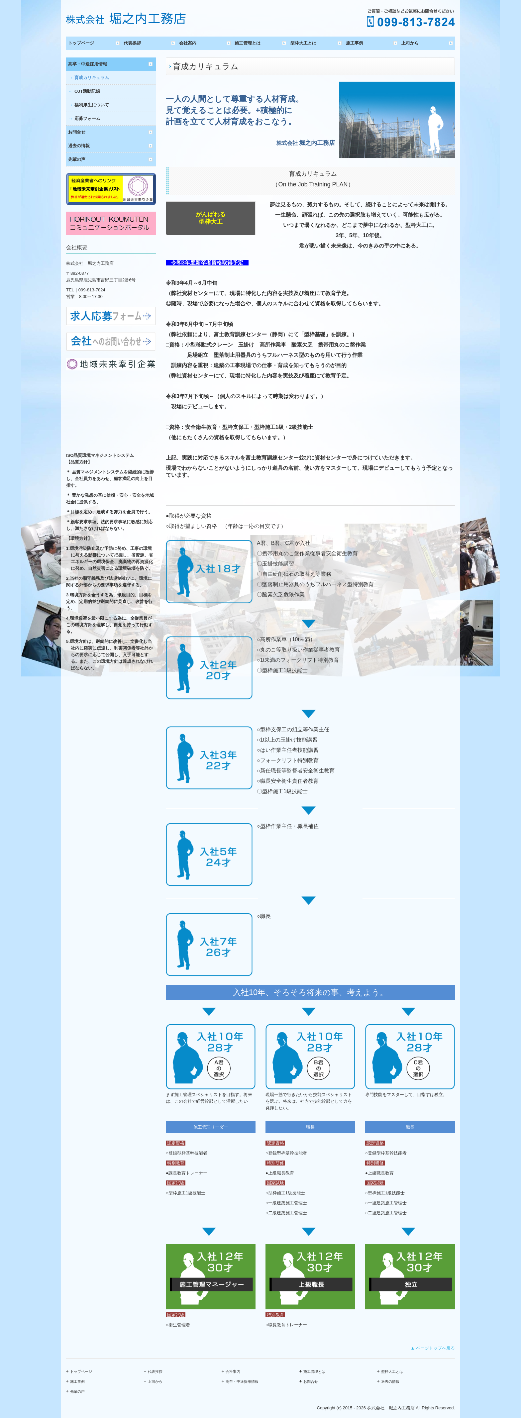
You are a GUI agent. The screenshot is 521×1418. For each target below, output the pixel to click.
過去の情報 (79, 145)
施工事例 (354, 43)
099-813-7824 (91, 289)
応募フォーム (87, 118)
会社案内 (187, 43)
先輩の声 (76, 159)
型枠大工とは (303, 43)
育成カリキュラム (91, 77)
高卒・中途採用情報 (87, 63)
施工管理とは (247, 43)
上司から (410, 43)
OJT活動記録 (87, 91)
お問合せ (76, 132)
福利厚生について (91, 104)
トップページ (81, 43)
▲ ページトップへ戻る (433, 1348)
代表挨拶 (132, 43)
